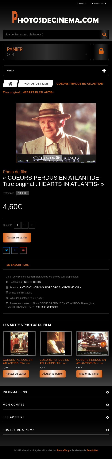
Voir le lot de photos (47, 306)
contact (81, 3)
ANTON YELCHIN (71, 287)
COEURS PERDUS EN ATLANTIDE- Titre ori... (18, 361)
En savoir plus (17, 264)
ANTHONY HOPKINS (32, 287)
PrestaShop (63, 450)
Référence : (9, 193)
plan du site (98, 3)
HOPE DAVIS (52, 287)
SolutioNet (92, 450)
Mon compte (14, 404)
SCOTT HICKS (32, 282)
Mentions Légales (32, 450)
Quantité (7, 225)
